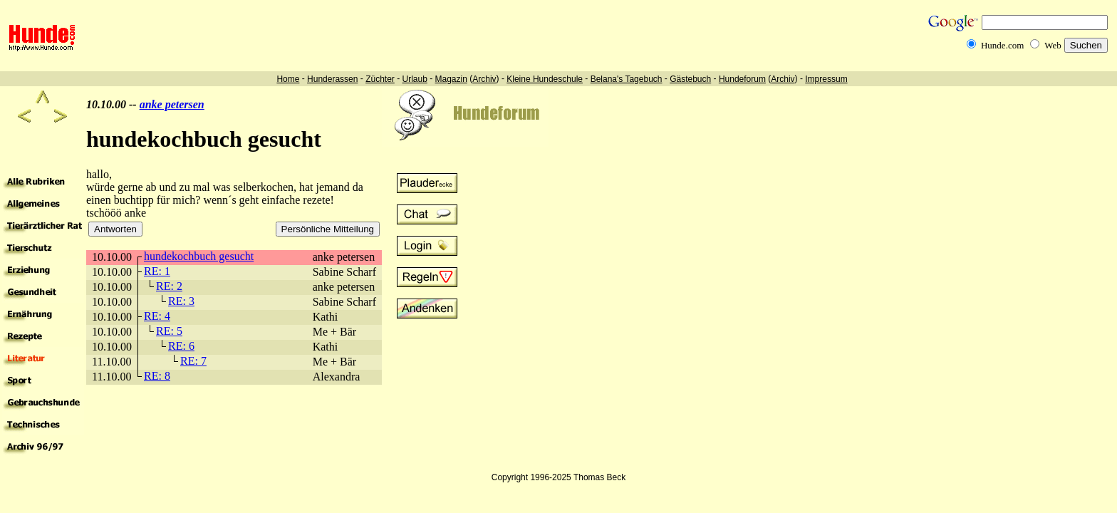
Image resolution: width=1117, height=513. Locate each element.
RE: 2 (169, 286)
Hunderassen (332, 79)
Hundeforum (742, 79)
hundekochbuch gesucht (199, 256)
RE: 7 (193, 361)
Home (287, 79)
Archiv (484, 79)
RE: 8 (157, 376)
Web (1052, 45)
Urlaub (414, 79)
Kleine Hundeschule (544, 79)
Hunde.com (1002, 45)
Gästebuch (690, 79)
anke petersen (172, 104)
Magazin (451, 79)
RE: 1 (157, 271)
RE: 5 (169, 331)
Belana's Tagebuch (627, 79)
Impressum (826, 79)
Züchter (380, 79)
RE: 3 (181, 301)
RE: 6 (181, 346)
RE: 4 (157, 316)
